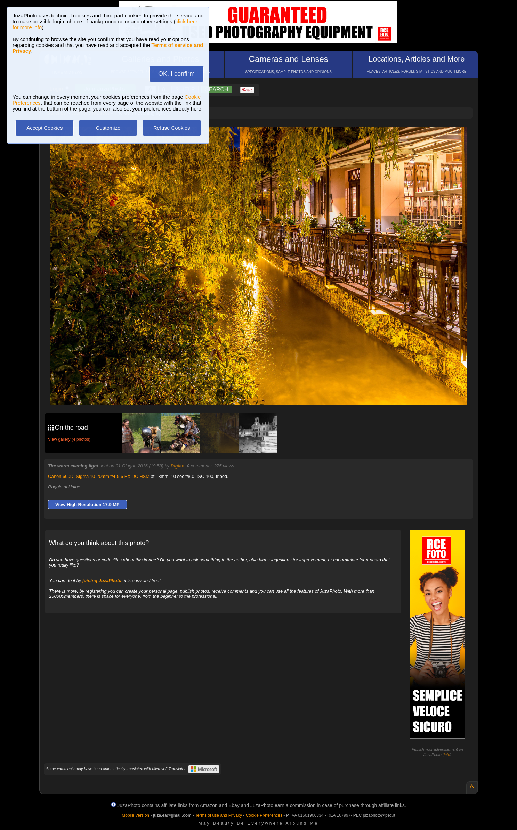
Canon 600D (60, 476)
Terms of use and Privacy (218, 815)
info (447, 754)
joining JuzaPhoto (101, 580)
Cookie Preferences (264, 815)
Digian (178, 466)
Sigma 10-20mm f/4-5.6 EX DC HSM (113, 476)
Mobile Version (135, 815)
